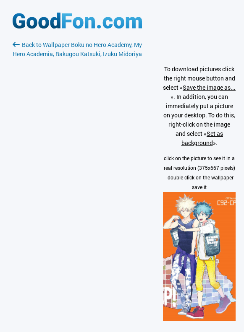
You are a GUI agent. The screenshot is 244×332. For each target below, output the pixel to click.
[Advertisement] (77, 158)
